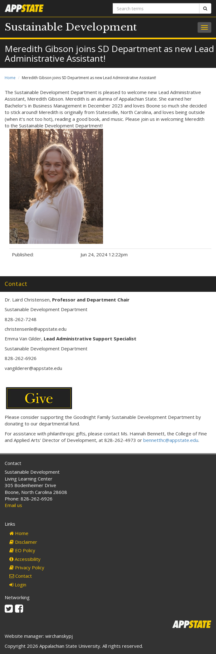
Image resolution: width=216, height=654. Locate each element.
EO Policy (22, 550)
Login (17, 584)
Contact (20, 576)
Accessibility (25, 559)
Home (10, 77)
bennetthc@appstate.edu (170, 440)
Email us (13, 505)
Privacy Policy (26, 567)
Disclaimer (23, 542)
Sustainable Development (71, 27)
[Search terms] (156, 8)
